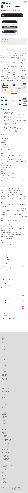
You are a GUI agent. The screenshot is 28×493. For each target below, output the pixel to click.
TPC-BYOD (4, 419)
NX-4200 (3, 356)
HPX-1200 (4, 481)
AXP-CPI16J (4, 435)
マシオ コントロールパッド (6, 289)
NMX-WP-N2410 (5, 449)
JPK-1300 (4, 472)
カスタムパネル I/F (12, 295)
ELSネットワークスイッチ (6, 274)
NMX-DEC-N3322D (5, 456)
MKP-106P (4, 432)
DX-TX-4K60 (4, 469)
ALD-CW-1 (4, 429)
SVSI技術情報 (4, 315)
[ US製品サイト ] (5, 144)
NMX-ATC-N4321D (5, 458)
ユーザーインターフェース (7, 279)
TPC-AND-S (4, 413)
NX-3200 (3, 355)
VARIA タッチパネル (5, 281)
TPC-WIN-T (4, 414)
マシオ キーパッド (5, 293)
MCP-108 (4, 423)
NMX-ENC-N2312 (5, 450)
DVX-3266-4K (4, 468)
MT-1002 (3, 398)
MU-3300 (3, 350)
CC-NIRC (4, 371)
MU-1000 (3, 346)
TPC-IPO (3, 410)
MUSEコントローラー (12, 266)
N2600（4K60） (12, 300)
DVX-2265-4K (4, 466)
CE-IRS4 (3, 359)
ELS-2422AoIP (5, 375)
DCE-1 (3, 476)
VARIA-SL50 (4, 379)
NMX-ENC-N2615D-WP (6, 440)
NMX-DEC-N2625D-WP (6, 442)
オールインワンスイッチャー (7, 319)
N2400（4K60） (4, 302)
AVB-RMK (4, 365)
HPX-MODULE (5, 482)
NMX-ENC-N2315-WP (6, 452)
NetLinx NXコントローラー (6, 268)
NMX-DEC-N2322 (5, 453)
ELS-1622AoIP (5, 374)
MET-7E (3, 426)
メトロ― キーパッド (5, 291)
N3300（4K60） (12, 306)
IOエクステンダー (5, 270)
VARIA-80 (4, 382)
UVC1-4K (4, 417)
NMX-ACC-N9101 (5, 459)
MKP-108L (4, 433)
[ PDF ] (3, 140)
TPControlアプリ (4, 287)
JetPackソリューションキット (7, 321)
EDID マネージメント (5, 326)
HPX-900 (3, 479)
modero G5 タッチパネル (6, 285)
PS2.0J (3, 462)
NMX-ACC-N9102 (5, 461)
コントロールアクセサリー (6, 272)
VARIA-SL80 (4, 381)
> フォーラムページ (5, 342)
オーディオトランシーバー (12, 308)
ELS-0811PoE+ (5, 372)
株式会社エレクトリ (18, 489)
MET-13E (4, 427)
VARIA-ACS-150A (5, 391)
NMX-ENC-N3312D (5, 455)
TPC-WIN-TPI (4, 416)
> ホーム (3, 339)
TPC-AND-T (4, 411)
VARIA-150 (4, 385)
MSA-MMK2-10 (5, 401)
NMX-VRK (4, 475)
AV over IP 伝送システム (7, 299)
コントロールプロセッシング (7, 265)
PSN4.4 (3, 368)
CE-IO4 (3, 358)
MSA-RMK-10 (4, 404)
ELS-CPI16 (4, 436)
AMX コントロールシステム (8, 263)
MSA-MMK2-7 (4, 403)
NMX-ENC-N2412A (5, 446)
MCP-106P (4, 422)
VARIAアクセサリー (5, 283)
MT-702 (3, 395)
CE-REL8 (4, 361)
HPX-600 (3, 478)
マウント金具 (4, 311)
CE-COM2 (4, 362)
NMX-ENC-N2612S (5, 443)
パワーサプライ (4, 313)
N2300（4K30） (4, 304)
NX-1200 (3, 352)
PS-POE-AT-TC (5, 394)
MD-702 (3, 397)
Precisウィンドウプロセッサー (7, 324)
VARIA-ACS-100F (5, 388)
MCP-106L (4, 420)
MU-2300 (3, 349)
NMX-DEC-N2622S (5, 445)
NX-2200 (3, 353)
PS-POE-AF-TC (5, 369)
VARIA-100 (4, 384)
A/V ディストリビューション (8, 318)
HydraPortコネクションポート (7, 328)
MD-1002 (3, 400)
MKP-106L (4, 430)
